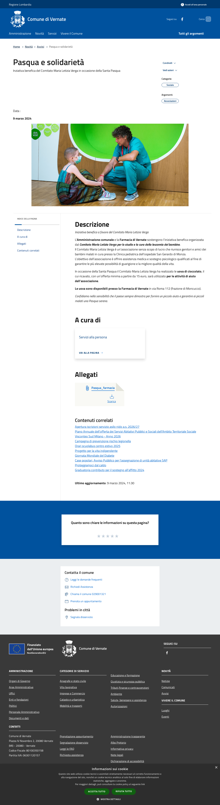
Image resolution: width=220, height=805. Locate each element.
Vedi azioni (170, 70)
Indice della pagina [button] (27, 218)
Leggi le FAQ (67, 749)
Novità (29, 47)
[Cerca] (207, 19)
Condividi (170, 63)
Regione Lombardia (20, 4)
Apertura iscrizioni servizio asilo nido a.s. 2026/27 (107, 426)
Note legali (117, 755)
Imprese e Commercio (72, 693)
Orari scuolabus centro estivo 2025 (97, 446)
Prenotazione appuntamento (76, 736)
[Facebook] (176, 19)
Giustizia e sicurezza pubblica (128, 681)
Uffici (12, 693)
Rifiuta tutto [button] (124, 791)
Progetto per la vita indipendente (96, 450)
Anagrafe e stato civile (73, 681)
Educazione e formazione (125, 675)
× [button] (216, 767)
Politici (13, 706)
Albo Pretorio (118, 742)
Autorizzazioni (119, 706)
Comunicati (168, 687)
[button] (110, 799)
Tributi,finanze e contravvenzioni (130, 688)
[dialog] (110, 784)
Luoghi (165, 710)
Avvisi (40, 47)
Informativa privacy (122, 749)
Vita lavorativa (68, 687)
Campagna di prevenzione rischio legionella (103, 441)
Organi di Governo (19, 681)
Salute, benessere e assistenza (128, 700)
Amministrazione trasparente (128, 736)
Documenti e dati (19, 718)
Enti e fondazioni (19, 699)
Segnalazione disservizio (74, 742)
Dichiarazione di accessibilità (127, 761)
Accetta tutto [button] (96, 791)
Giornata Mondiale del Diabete (94, 455)
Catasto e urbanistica (72, 699)
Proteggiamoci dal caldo (90, 465)
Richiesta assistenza (72, 755)
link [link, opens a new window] (143, 784)
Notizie (166, 681)
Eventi (165, 717)
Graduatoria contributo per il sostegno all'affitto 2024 (109, 470)
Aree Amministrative (21, 687)
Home (16, 47)
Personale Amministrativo (24, 712)
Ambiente (116, 694)
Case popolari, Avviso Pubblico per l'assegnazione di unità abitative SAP (121, 460)
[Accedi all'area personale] (193, 5)
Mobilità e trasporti (71, 706)
